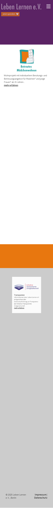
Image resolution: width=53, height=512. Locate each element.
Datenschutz (40, 497)
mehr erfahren (11, 84)
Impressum (40, 494)
